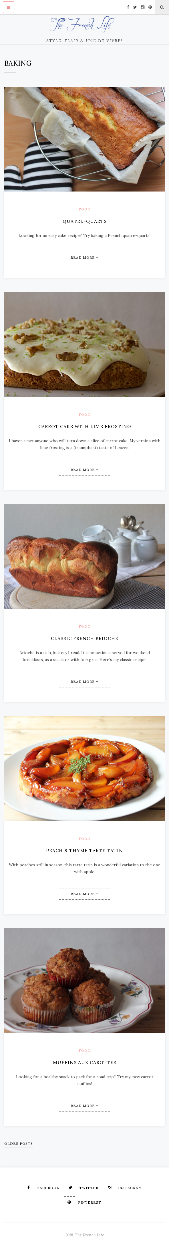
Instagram (123, 1187)
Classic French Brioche (84, 638)
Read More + (84, 257)
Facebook (41, 1187)
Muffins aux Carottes (84, 1062)
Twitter (81, 1187)
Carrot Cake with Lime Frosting (84, 426)
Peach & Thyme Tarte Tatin (84, 850)
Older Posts (18, 1143)
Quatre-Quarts (85, 221)
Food (85, 209)
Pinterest (82, 1202)
